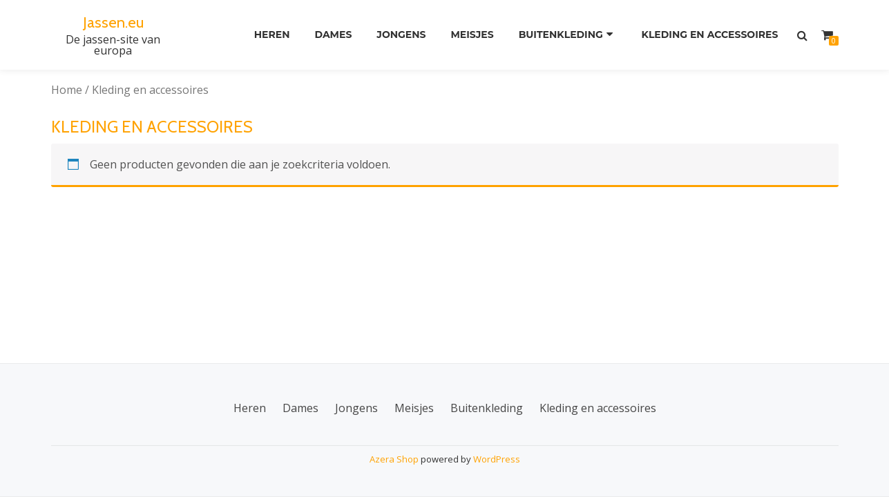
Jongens (396, 35)
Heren (262, 35)
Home (66, 89)
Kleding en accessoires (708, 35)
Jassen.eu (113, 22)
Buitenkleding (561, 35)
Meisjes (469, 35)
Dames (326, 35)
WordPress (496, 459)
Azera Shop (394, 459)
